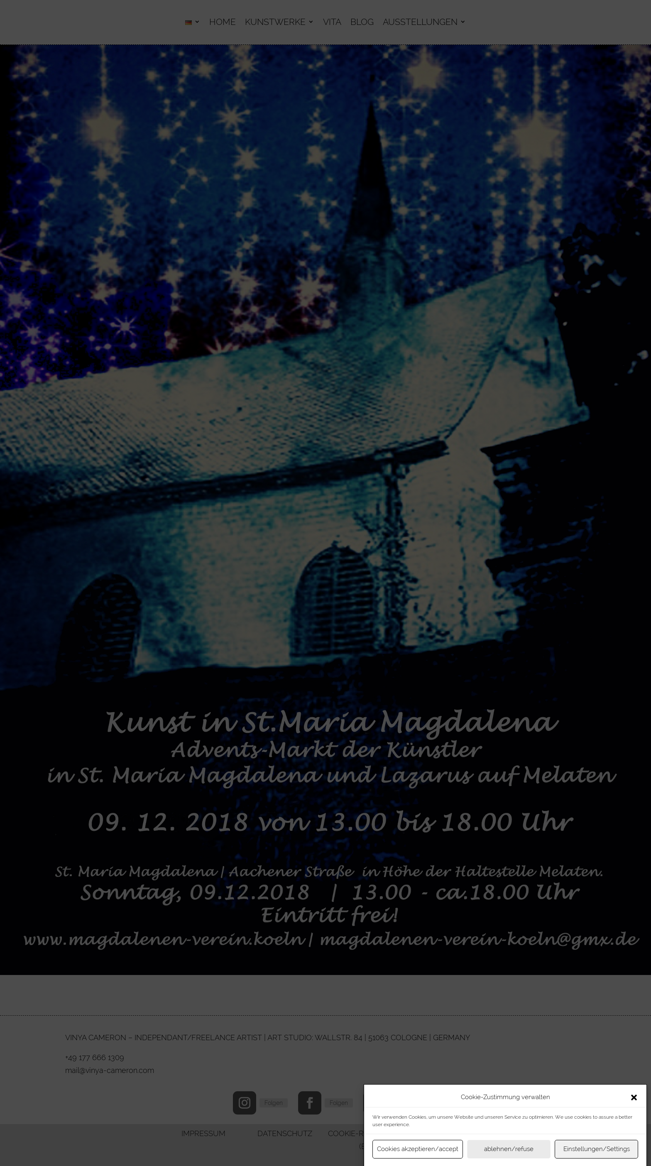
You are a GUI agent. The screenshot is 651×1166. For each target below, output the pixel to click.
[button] (634, 1111)
